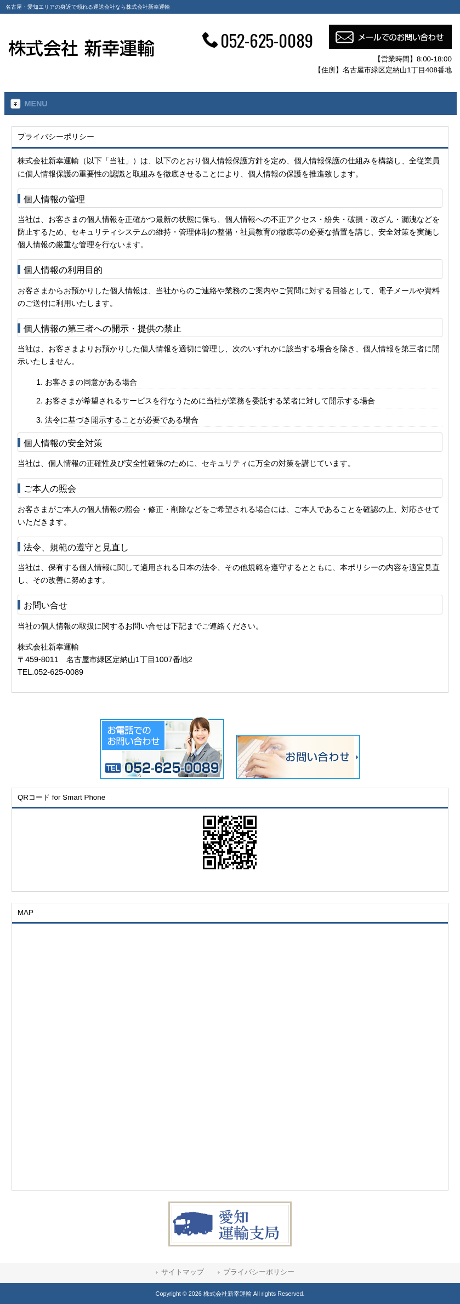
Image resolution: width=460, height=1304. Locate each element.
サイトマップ (182, 1272)
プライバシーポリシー (258, 1272)
